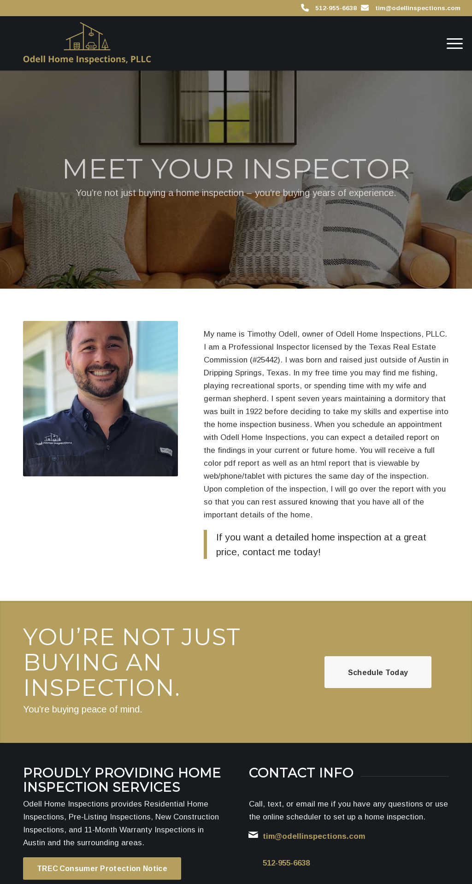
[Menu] (452, 43)
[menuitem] (452, 43)
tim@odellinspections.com (417, 8)
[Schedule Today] (377, 672)
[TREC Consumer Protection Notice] (102, 868)
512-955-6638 (336, 8)
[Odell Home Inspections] (87, 43)
